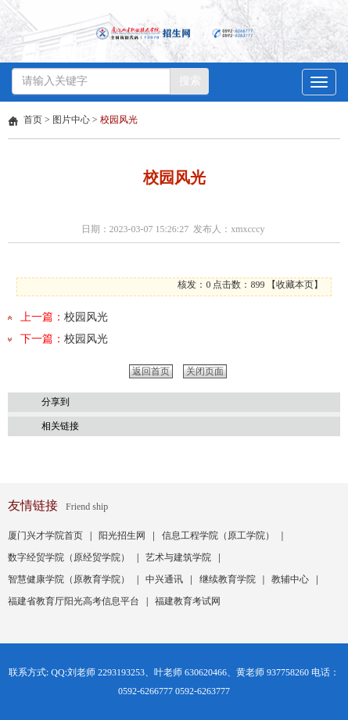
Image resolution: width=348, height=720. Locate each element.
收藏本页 (295, 284)
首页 (32, 119)
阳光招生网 (122, 535)
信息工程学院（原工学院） (218, 535)
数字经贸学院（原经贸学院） (69, 557)
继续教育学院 (227, 579)
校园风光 (119, 119)
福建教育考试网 (188, 601)
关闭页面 (205, 371)
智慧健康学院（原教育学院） (69, 579)
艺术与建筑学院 (178, 557)
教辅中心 (290, 579)
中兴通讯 (164, 579)
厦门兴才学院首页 (45, 535)
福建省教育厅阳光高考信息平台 (73, 601)
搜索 (190, 81)
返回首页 (151, 371)
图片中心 (71, 119)
